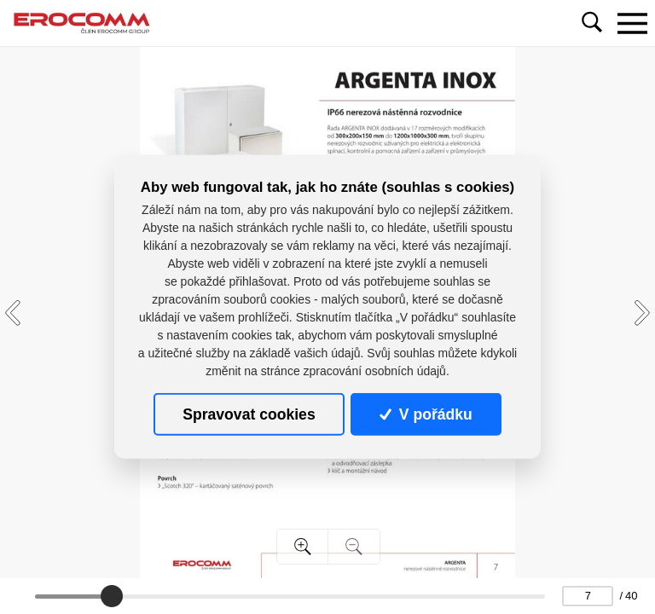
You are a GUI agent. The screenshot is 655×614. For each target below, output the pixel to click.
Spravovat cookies (249, 414)
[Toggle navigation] (632, 23)
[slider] (112, 596)
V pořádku (426, 414)
